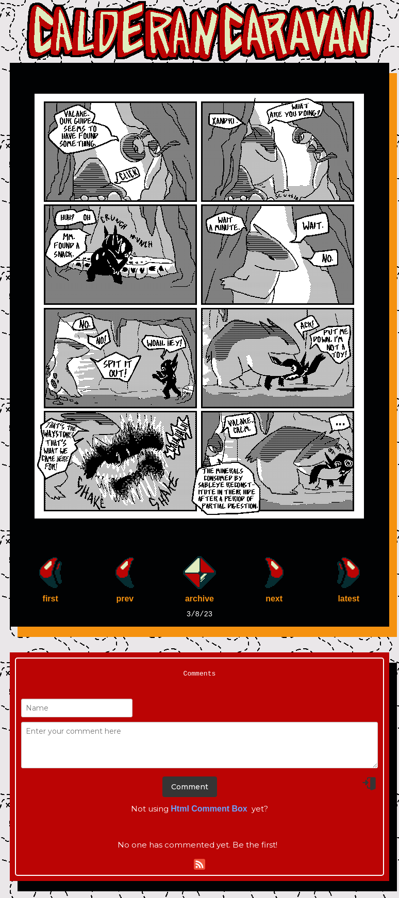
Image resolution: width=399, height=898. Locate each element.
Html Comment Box (209, 810)
